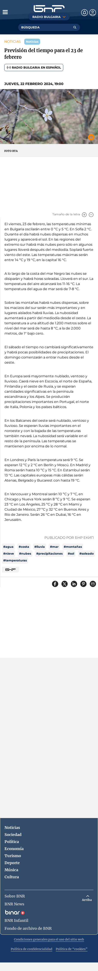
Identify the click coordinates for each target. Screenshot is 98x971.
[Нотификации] (84, 12)
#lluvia (39, 547)
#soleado (86, 553)
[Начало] (49, 8)
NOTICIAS (12, 42)
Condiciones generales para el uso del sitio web (49, 939)
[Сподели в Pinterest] (83, 583)
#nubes (25, 553)
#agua (8, 547)
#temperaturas (15, 560)
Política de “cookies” (71, 949)
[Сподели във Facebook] (55, 583)
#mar (54, 547)
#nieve (8, 553)
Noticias (12, 827)
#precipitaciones (49, 553)
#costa (24, 547)
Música (11, 869)
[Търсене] (74, 27)
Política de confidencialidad (31, 949)
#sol (71, 553)
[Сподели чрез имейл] (92, 583)
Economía (14, 848)
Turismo (13, 855)
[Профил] (92, 12)
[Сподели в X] (64, 583)
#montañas (73, 547)
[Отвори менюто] (5, 12)
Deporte (12, 862)
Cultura (12, 876)
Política (12, 841)
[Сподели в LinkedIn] (74, 583)
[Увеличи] (84, 214)
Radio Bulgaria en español (34, 67)
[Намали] (91, 214)
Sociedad (13, 834)
